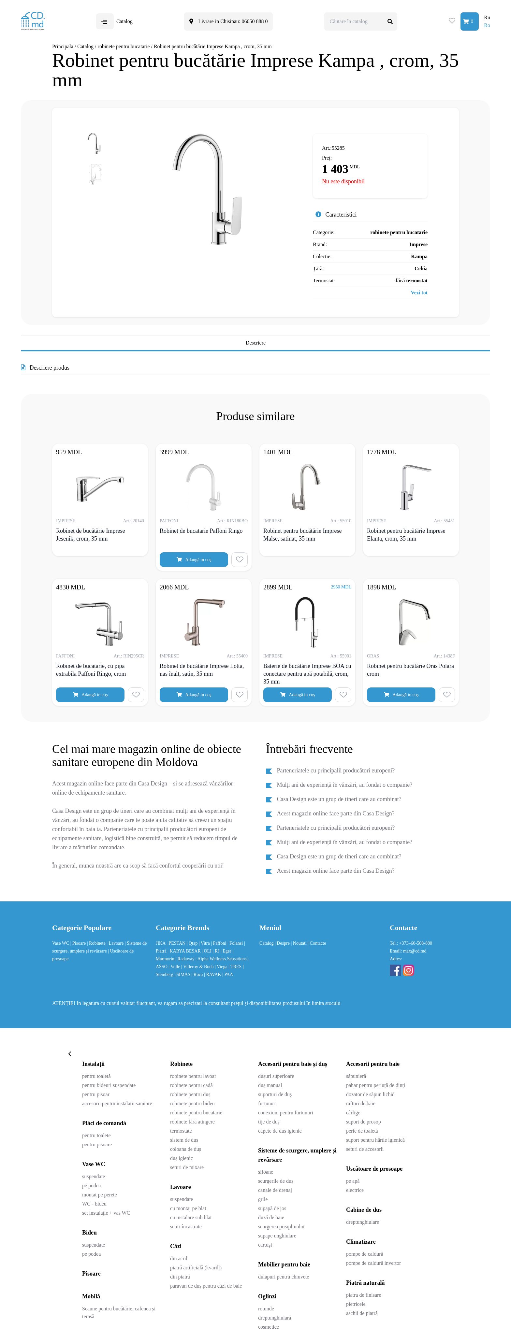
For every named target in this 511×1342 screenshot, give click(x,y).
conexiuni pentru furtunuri (285, 1112)
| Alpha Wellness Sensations (222, 958)
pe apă (352, 1181)
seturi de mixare (187, 1167)
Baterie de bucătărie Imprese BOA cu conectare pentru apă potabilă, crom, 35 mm (307, 674)
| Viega (221, 966)
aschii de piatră (362, 1313)
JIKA (161, 943)
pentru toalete (96, 1135)
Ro (487, 25)
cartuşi (265, 1245)
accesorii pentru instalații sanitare (117, 1103)
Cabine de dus (364, 1210)
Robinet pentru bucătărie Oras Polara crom (410, 670)
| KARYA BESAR (185, 951)
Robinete (181, 1064)
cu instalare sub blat (191, 1217)
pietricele (356, 1304)
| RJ (216, 951)
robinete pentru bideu (192, 1103)
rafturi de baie (360, 1103)
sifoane (265, 1172)
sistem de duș (184, 1140)
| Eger (226, 951)
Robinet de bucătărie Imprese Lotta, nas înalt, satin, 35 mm (202, 670)
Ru (487, 17)
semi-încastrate (186, 1226)
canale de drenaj (275, 1190)
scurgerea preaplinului (281, 1226)
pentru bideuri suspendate (109, 1085)
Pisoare (91, 1273)
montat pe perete (99, 1194)
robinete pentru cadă (191, 1085)
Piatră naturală (365, 1282)
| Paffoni (219, 943)
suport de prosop (363, 1121)
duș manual (270, 1085)
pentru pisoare (97, 1144)
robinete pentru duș (190, 1094)
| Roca (198, 974)
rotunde (266, 1308)
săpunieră (356, 1076)
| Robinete (97, 943)
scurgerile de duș (275, 1181)
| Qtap (193, 943)
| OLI (207, 951)
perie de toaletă (362, 1131)
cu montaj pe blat (188, 1208)
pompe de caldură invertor (373, 1263)
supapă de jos (272, 1208)
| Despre (283, 943)
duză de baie (271, 1217)
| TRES (235, 966)
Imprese (418, 244)
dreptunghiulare (362, 1222)
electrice (355, 1190)
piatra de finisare (363, 1295)
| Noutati (299, 943)
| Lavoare (116, 943)
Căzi (176, 1246)
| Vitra (205, 943)
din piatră (180, 1276)
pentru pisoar (96, 1094)
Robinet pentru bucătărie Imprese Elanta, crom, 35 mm (406, 535)
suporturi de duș (275, 1094)
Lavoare (180, 1187)
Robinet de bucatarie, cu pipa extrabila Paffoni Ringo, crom (91, 670)
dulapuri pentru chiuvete (283, 1276)
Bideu (89, 1232)
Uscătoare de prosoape (374, 1168)
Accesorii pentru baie (373, 1064)
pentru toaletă (96, 1076)
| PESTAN (177, 943)
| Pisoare (78, 943)
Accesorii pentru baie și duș (292, 1064)
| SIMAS (183, 974)
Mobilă (91, 1296)
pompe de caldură (364, 1254)
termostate (181, 1131)
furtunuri (267, 1103)
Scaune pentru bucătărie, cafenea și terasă (118, 1312)
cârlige (353, 1112)
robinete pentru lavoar (193, 1076)
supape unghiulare (277, 1235)
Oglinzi (267, 1296)
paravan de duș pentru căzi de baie (206, 1286)
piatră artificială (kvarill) (196, 1267)
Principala (62, 46)
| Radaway (185, 958)
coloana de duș (185, 1149)
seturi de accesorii (365, 1149)
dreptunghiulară (274, 1318)
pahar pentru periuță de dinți (375, 1085)
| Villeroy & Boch (198, 966)
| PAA (227, 974)
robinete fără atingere (192, 1121)
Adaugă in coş (194, 559)
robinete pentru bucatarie (124, 46)
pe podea (91, 1185)
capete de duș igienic (280, 1131)
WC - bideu (94, 1204)
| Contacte (317, 943)
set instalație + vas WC (106, 1213)
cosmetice (268, 1327)
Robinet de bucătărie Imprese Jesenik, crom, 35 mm (90, 535)
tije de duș (269, 1121)
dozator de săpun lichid (370, 1094)
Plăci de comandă (104, 1123)
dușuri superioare (276, 1076)
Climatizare (361, 1241)
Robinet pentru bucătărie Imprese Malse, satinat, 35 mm (302, 535)
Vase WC (61, 943)
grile (263, 1199)
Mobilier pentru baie (284, 1264)
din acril (178, 1258)
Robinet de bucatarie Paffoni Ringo (201, 531)
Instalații (93, 1064)
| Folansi (235, 943)
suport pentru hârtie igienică (375, 1140)
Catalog (85, 46)
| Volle (174, 966)
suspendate (93, 1176)
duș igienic (181, 1158)
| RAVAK (213, 974)
